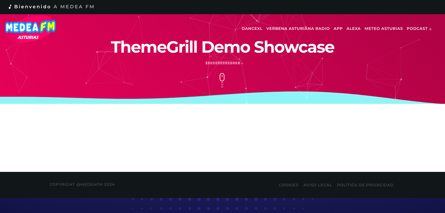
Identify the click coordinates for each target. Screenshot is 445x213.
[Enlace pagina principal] (34, 29)
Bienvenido (51, 7)
